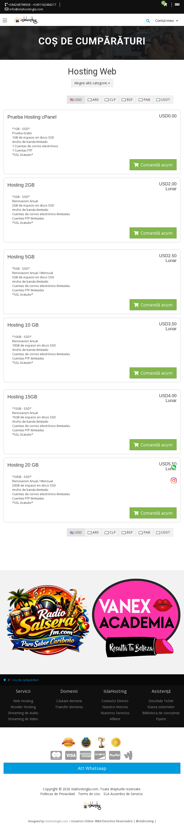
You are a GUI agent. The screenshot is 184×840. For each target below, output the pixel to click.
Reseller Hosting (23, 707)
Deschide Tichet (161, 701)
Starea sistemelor (161, 707)
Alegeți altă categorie (92, 83)
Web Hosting (23, 701)
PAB (144, 99)
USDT (163, 99)
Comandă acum (153, 165)
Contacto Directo (115, 701)
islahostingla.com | (58, 821)
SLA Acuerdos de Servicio (123, 793)
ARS (93, 99)
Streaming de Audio (23, 713)
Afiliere (115, 719)
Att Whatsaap (92, 768)
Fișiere (161, 719)
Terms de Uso (89, 793)
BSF (127, 99)
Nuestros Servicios (115, 713)
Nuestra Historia (115, 707)
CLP (110, 99)
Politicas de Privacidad (57, 793)
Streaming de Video (23, 719)
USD (76, 99)
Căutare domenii (69, 701)
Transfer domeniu (69, 707)
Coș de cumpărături (25, 680)
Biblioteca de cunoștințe (161, 713)
